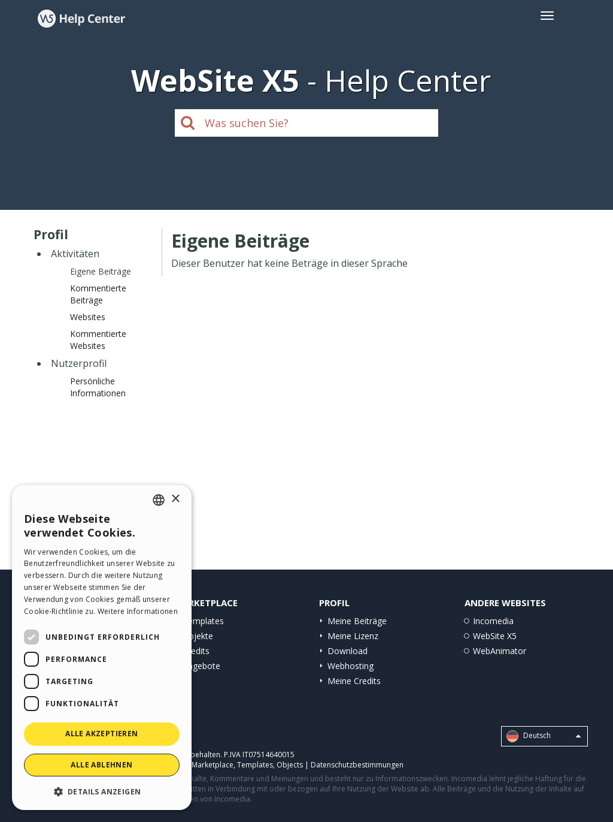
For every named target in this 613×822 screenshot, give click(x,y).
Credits (196, 651)
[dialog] (102, 647)
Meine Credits (354, 680)
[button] (102, 791)
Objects (290, 765)
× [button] (175, 499)
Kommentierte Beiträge (98, 294)
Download (347, 651)
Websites (87, 317)
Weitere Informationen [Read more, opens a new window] (138, 611)
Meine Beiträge (357, 621)
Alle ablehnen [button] (101, 765)
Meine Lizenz (352, 636)
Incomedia (493, 621)
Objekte (198, 636)
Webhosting (350, 666)
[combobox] (159, 500)
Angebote (201, 666)
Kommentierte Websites (98, 339)
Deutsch (543, 736)
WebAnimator (499, 651)
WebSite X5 (495, 636)
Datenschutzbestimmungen (357, 765)
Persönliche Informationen (98, 387)
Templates (203, 621)
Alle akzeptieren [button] (101, 733)
